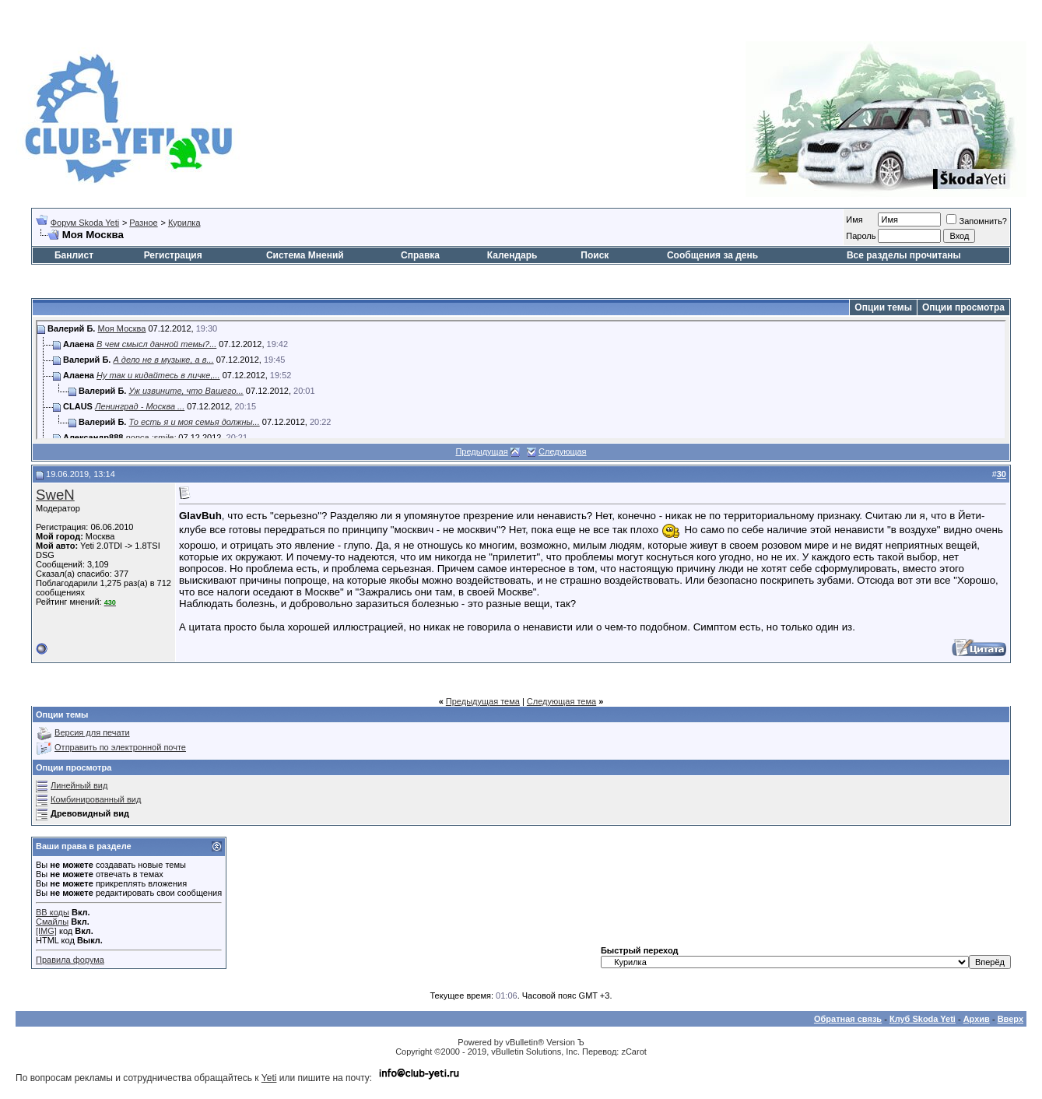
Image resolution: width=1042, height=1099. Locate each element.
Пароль (860, 236)
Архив (976, 1019)
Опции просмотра (963, 307)
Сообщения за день (712, 255)
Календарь (512, 255)
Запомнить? (976, 221)
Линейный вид (79, 785)
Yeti (269, 1078)
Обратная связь (848, 1019)
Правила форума (70, 959)
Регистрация (173, 255)
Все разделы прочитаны (904, 255)
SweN (55, 494)
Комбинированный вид (96, 799)
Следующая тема (561, 701)
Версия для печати (92, 732)
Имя (854, 219)
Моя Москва (121, 328)
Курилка (184, 222)
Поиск (595, 255)
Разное (143, 222)
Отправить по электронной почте (120, 747)
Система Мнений (305, 255)
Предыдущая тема (483, 701)
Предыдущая (481, 451)
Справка (420, 255)
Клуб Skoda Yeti (922, 1019)
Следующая (563, 451)
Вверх (1010, 1019)
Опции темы (883, 307)
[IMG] (46, 931)
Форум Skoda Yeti (85, 222)
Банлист (73, 255)
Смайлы (52, 921)
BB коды (52, 912)
